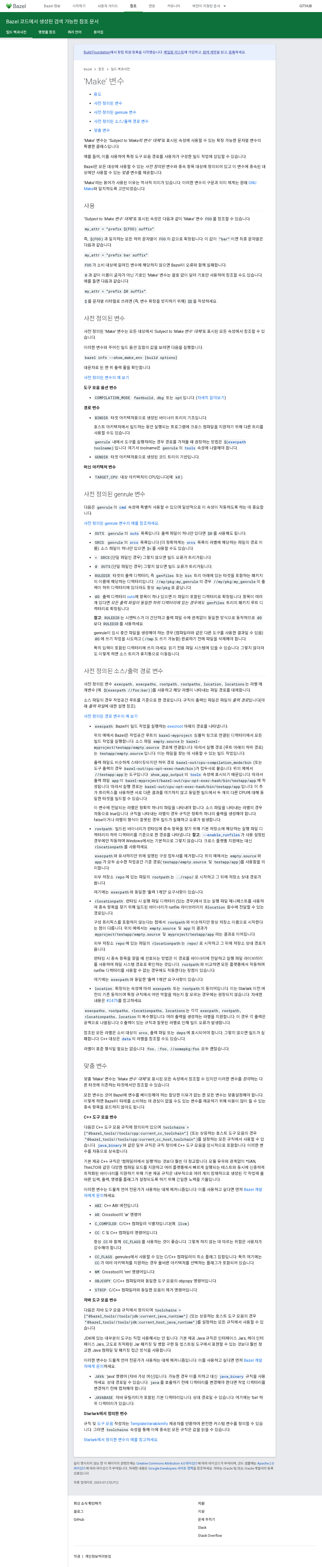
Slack (202, 1528)
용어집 (98, 32)
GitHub (305, 6)
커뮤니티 (173, 6)
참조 (101, 69)
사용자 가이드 (108, 6)
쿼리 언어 (75, 32)
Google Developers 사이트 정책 (170, 1468)
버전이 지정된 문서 (206, 6)
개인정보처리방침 (98, 1556)
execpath (237, 442)
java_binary (110, 1145)
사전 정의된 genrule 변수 (115, 112)
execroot (175, 726)
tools (190, 448)
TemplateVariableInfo (149, 1423)
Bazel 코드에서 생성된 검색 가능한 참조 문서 (52, 22)
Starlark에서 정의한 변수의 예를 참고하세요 (121, 1439)
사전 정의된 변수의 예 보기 (106, 377)
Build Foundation (97, 52)
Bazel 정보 (52, 6)
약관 (77, 1556)
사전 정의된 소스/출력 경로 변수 (121, 121)
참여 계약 (210, 52)
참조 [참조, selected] (133, 6)
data (126, 1038)
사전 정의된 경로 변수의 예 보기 (111, 716)
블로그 (79, 1511)
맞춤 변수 (102, 130)
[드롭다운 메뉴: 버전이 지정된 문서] (227, 6)
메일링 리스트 (174, 52)
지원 (201, 1511)
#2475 (112, 1000)
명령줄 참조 (47, 32)
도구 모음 (105, 1423)
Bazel (88, 69)
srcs (134, 542)
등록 (232, 52)
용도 (97, 94)
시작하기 (79, 6)
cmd (122, 507)
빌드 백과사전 (120, 69)
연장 (152, 6)
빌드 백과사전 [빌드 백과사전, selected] (16, 32)
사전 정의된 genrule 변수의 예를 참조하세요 (121, 523)
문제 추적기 (206, 1520)
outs (134, 533)
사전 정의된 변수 (108, 103)
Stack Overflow (210, 1536)
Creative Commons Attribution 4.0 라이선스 (167, 1463)
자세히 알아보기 (211, 397)
